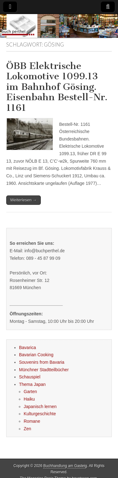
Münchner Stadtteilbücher (44, 369)
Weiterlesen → (23, 200)
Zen (27, 428)
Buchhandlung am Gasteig (65, 466)
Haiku (29, 399)
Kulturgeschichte (40, 413)
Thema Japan (32, 384)
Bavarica (27, 347)
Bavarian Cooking (36, 354)
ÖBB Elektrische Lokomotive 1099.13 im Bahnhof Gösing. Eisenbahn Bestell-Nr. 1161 (56, 86)
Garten (30, 391)
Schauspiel (29, 376)
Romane (32, 421)
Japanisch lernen (40, 406)
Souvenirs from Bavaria (41, 362)
